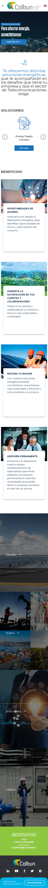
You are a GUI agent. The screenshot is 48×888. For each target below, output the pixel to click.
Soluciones (16, 714)
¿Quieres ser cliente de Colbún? (24, 882)
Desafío (13, 558)
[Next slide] (43, 137)
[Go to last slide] (4, 137)
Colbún (13, 792)
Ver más (24, 148)
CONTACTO (14, 42)
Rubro (12, 636)
